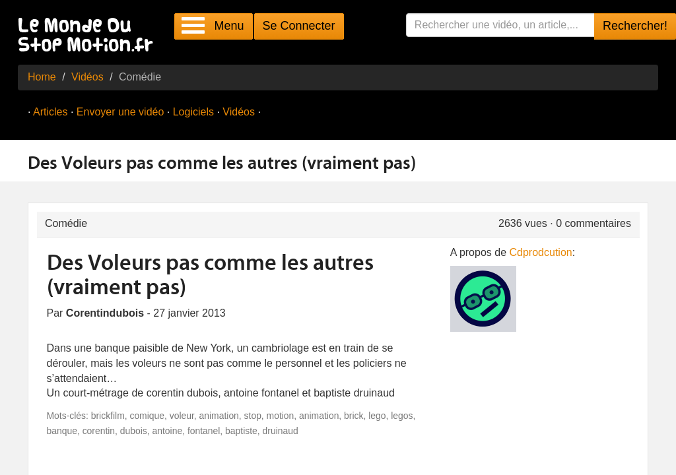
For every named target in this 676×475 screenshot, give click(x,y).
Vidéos (87, 76)
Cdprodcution (541, 252)
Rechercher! (635, 25)
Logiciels (193, 111)
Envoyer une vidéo (120, 111)
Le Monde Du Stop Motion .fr (89, 36)
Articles (50, 111)
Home (42, 76)
